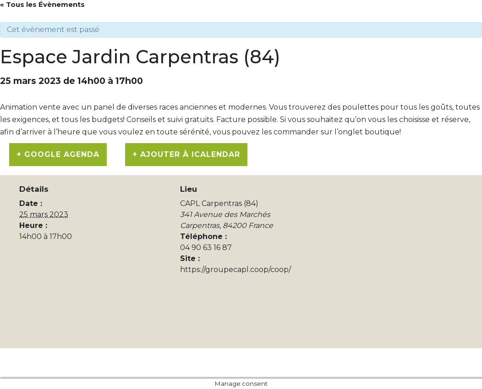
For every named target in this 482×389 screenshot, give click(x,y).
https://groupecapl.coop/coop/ (235, 269)
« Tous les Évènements (42, 4)
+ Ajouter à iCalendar (186, 154)
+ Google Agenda (57, 154)
